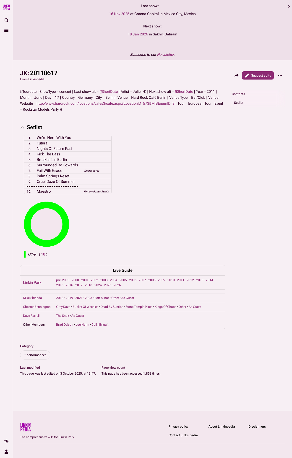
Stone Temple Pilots (138, 307)
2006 (132, 280)
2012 (190, 280)
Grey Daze (63, 307)
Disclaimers (257, 426)
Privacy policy (178, 426)
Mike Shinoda (32, 298)
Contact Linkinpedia (183, 435)
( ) (43, 254)
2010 (171, 280)
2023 (88, 298)
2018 (88, 285)
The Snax (62, 315)
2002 (94, 280)
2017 (79, 285)
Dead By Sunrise (112, 307)
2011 (180, 280)
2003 (104, 280)
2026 (117, 285)
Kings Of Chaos (165, 307)
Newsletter (165, 54)
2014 (209, 280)
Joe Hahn (82, 324)
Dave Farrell (31, 315)
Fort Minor (101, 298)
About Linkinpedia (222, 426)
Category (26, 346)
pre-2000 (62, 280)
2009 (161, 280)
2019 (69, 298)
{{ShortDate (108, 91)
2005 (123, 280)
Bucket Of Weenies (85, 307)
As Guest (127, 298)
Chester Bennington (37, 307)
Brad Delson (64, 324)
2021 (79, 298)
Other (115, 298)
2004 (113, 280)
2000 (75, 280)
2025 (107, 285)
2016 (69, 285)
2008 (152, 280)
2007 (142, 280)
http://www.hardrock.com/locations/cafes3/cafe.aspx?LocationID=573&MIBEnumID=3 (105, 103)
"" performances (35, 355)
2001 (85, 280)
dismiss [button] (289, 6)
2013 (199, 280)
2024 (98, 285)
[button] (258, 102)
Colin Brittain (100, 324)
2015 (59, 285)
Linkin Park (32, 282)
